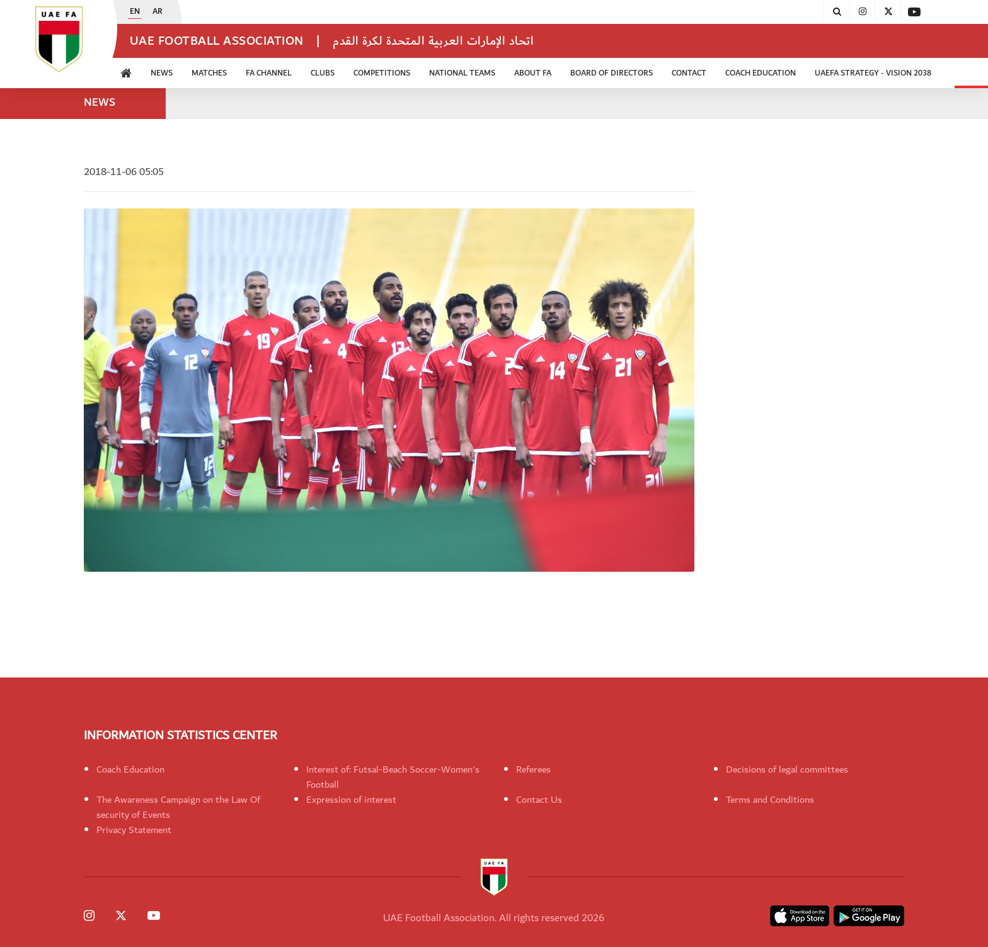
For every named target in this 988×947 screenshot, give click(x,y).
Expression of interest (351, 799)
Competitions (381, 73)
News (162, 73)
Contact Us (539, 799)
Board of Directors (611, 73)
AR (157, 12)
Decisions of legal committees (787, 769)
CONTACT (689, 73)
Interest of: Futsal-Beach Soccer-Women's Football (393, 777)
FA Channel (269, 73)
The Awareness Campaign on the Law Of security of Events (178, 807)
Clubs (323, 73)
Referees (533, 769)
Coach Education (760, 73)
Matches (209, 73)
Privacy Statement (133, 830)
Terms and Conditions (770, 799)
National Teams (462, 73)
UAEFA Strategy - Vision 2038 (873, 73)
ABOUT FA (532, 73)
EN (135, 12)
